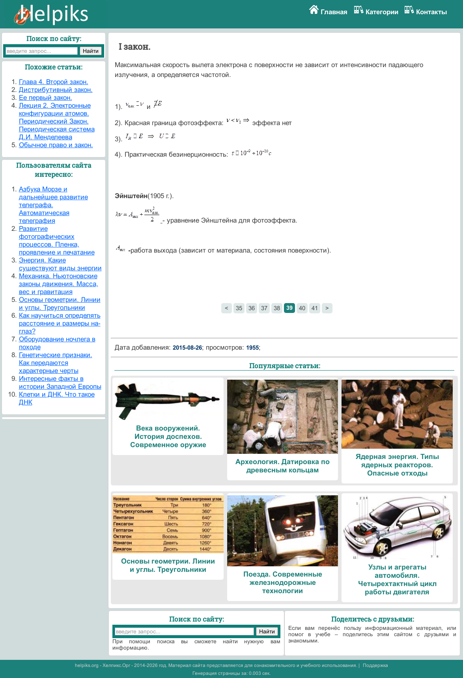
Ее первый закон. (45, 97)
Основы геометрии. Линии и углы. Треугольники (60, 303)
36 (251, 308)
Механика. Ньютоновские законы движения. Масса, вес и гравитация (58, 284)
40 (302, 308)
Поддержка (375, 665)
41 (315, 308)
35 (239, 308)
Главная (334, 12)
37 (264, 308)
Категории (382, 12)
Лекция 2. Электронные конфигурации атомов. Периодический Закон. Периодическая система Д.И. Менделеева (57, 121)
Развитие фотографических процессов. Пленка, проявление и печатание (57, 240)
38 (277, 308)
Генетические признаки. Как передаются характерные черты (55, 363)
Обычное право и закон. (56, 145)
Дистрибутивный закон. (56, 90)
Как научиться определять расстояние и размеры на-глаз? (60, 323)
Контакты (431, 12)
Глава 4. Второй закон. (53, 82)
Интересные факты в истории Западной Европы (60, 382)
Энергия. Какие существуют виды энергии (60, 264)
